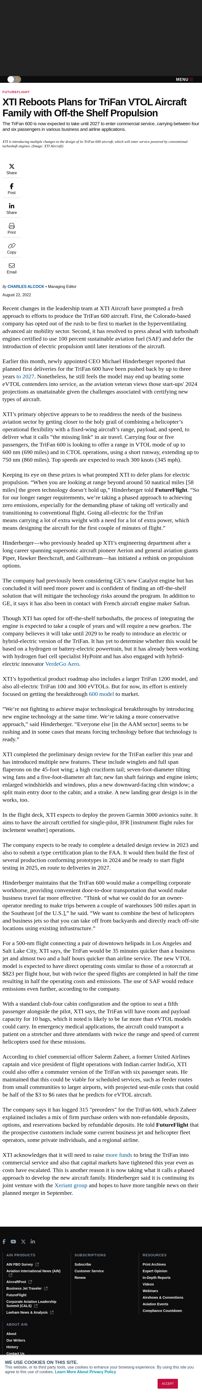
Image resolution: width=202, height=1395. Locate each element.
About (11, 1334)
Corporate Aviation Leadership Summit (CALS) (31, 1304)
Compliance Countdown (162, 1311)
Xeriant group (56, 1193)
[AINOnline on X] (23, 1242)
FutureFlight (16, 92)
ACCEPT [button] (168, 1383)
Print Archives (154, 1264)
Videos (148, 1284)
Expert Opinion (155, 1271)
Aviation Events (155, 1304)
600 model (177, 633)
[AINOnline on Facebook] (4, 1242)
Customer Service (89, 1271)
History (12, 1347)
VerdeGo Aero (142, 603)
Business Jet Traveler (27, 1288)
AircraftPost (19, 1282)
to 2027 (120, 262)
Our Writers (15, 1340)
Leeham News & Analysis (30, 1312)
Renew (80, 1278)
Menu (184, 79)
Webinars (150, 1291)
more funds (148, 1155)
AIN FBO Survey (22, 1264)
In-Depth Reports (157, 1278)
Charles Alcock (55, 165)
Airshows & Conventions (163, 1297)
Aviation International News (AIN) (33, 1273)
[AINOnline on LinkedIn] (33, 1242)
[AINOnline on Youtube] (13, 1242)
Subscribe (83, 1264)
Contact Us (15, 1354)
